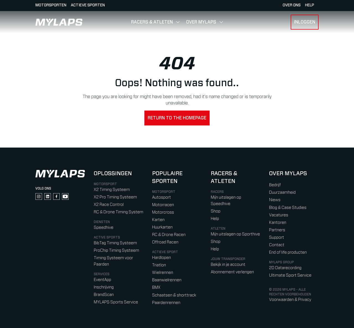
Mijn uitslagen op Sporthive (235, 234)
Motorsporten (50, 5)
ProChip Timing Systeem (116, 250)
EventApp (102, 280)
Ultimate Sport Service (290, 275)
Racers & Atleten (152, 22)
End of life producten (288, 252)
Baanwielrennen (166, 280)
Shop (215, 211)
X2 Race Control (109, 205)
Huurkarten (162, 227)
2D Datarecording (285, 268)
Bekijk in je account (228, 265)
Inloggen (304, 22)
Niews (274, 200)
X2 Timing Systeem (112, 190)
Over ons (292, 5)
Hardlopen (161, 258)
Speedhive (103, 227)
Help (215, 219)
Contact (276, 245)
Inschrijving (104, 287)
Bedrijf (275, 185)
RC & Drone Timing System (118, 212)
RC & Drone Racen (169, 235)
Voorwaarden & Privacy (290, 300)
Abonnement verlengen (232, 272)
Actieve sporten (88, 5)
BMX (156, 287)
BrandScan (104, 295)
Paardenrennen (166, 303)
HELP (309, 5)
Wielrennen (162, 273)
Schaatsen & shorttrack (174, 295)
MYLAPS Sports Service (116, 302)
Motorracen (163, 205)
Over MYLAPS (201, 22)
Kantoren (277, 223)
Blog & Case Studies (287, 208)
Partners (277, 230)
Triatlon (159, 265)
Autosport (161, 197)
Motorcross (163, 212)
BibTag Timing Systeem (115, 243)
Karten (158, 220)
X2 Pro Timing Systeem (115, 197)
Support (276, 237)
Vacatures (278, 215)
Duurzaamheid (282, 192)
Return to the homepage (177, 118)
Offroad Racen (165, 242)
